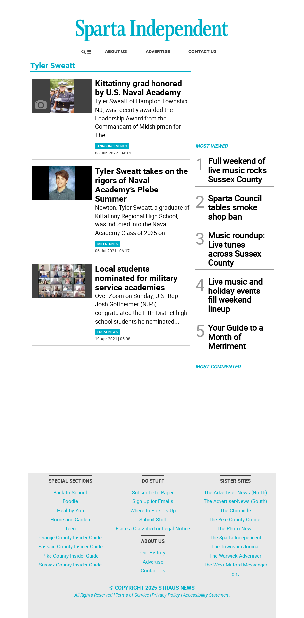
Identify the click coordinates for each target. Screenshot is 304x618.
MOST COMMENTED (218, 366)
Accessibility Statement (206, 595)
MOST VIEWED (211, 145)
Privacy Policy (166, 595)
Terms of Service (132, 595)
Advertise (158, 51)
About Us (116, 51)
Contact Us (202, 51)
